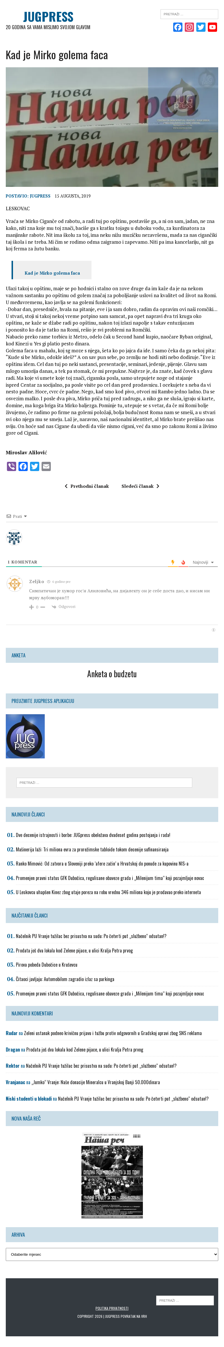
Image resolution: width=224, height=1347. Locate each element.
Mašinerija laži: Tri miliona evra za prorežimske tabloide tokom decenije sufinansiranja (92, 849)
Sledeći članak (140, 486)
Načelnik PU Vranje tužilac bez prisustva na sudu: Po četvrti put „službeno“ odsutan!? (91, 936)
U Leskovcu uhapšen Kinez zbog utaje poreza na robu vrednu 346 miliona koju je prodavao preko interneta (108, 892)
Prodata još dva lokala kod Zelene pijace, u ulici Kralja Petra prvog (74, 950)
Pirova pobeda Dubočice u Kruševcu (46, 964)
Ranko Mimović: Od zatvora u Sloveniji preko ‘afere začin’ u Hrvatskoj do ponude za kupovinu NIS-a (102, 863)
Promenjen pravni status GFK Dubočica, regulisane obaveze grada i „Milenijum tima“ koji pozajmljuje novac (110, 877)
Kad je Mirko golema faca (52, 273)
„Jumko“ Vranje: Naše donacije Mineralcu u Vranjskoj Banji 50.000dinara (95, 1082)
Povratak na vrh (134, 1315)
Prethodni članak (87, 486)
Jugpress (40, 196)
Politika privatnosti (112, 1308)
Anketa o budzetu (112, 673)
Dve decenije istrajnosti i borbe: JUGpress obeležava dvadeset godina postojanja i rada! (93, 834)
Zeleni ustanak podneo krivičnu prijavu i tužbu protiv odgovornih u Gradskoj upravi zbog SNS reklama (113, 1033)
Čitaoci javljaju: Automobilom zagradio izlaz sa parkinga (65, 978)
